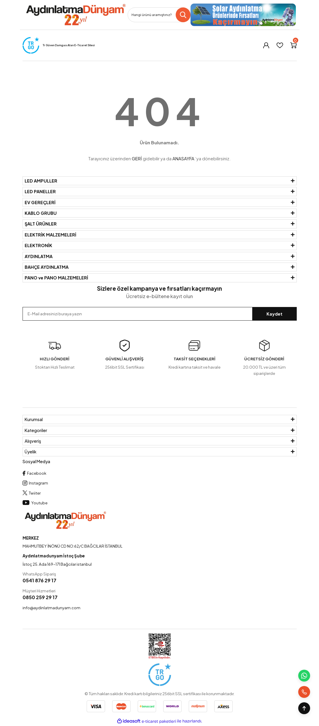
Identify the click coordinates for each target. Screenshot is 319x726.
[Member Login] (266, 45)
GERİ (137, 158)
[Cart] (293, 45)
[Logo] (75, 15)
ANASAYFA (183, 158)
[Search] (159, 14)
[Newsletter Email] (160, 314)
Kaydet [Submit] (274, 313)
